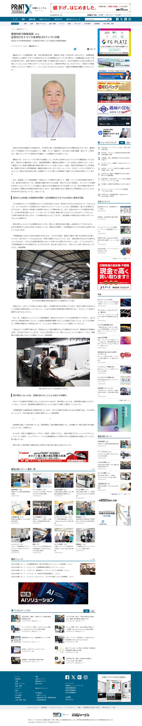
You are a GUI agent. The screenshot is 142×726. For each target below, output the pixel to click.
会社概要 (100, 15)
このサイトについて (33, 707)
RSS (114, 707)
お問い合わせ (109, 15)
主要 (31, 23)
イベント (61, 23)
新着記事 (18, 679)
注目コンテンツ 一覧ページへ (122, 258)
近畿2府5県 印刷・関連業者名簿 (46, 697)
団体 (69, 23)
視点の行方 (58, 19)
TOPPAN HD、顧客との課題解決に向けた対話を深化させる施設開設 (115, 174)
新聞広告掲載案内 (70, 690)
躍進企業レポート (34, 46)
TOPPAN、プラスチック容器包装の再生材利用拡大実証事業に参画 (115, 153)
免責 (79, 707)
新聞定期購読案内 (70, 688)
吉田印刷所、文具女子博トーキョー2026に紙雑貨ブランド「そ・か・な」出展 (116, 179)
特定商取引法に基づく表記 (91, 707)
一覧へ (93, 469)
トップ (15, 19)
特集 (23, 19)
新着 (25, 23)
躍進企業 (32, 19)
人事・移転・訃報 (108, 23)
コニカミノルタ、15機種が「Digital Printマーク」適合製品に (116, 164)
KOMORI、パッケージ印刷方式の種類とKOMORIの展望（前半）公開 (115, 169)
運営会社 (44, 707)
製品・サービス (41, 23)
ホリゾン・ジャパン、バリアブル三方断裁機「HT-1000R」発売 (114, 190)
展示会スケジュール (73, 19)
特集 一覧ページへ (125, 400)
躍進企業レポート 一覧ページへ (121, 494)
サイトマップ (127, 15)
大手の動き (87, 23)
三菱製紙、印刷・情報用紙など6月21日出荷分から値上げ (115, 159)
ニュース (16, 676)
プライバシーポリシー (56, 707)
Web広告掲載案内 (70, 692)
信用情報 (97, 23)
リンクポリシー (70, 707)
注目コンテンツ (44, 19)
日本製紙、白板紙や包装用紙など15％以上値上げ (116, 184)
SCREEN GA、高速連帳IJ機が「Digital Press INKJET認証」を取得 (114, 195)
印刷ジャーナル (41, 695)
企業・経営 (52, 23)
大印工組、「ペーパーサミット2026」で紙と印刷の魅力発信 (115, 148)
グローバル (77, 23)
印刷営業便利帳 (41, 700)
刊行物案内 (118, 15)
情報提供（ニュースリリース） (74, 685)
